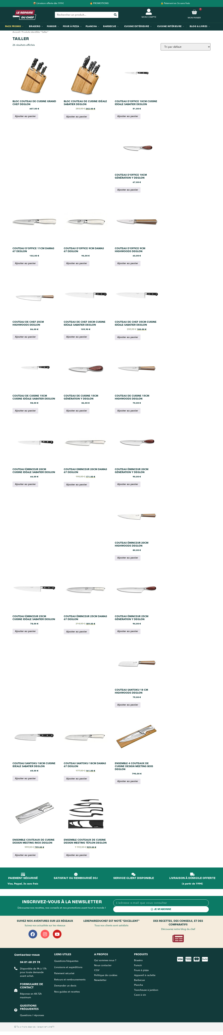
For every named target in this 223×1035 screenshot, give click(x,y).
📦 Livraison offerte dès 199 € (48, 3)
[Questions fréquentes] (15, 1010)
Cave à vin (140, 995)
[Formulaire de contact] (15, 990)
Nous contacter (103, 965)
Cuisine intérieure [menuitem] (169, 26)
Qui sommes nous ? (105, 960)
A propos (101, 954)
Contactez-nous (27, 954)
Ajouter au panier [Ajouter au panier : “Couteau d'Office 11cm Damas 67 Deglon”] (25, 263)
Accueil (16, 32)
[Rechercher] (115, 15)
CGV (96, 970)
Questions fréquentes (29, 1007)
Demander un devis (65, 985)
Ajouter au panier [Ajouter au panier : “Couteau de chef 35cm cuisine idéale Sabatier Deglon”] (127, 337)
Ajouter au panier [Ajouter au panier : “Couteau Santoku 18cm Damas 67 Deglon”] (76, 778)
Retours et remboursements (69, 979)
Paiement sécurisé (64, 973)
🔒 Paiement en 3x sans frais (175, 3)
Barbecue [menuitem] (109, 26)
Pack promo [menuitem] (13, 26)
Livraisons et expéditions (68, 967)
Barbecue (139, 980)
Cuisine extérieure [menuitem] (136, 26)
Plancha (138, 985)
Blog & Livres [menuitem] (199, 26)
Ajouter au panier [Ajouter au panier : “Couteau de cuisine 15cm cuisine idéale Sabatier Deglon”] (25, 410)
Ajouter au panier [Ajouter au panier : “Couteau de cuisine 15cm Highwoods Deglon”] (127, 410)
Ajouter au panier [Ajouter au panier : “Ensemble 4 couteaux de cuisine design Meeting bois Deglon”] (127, 781)
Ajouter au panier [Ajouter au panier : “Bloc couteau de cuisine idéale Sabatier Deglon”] (76, 116)
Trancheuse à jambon (146, 990)
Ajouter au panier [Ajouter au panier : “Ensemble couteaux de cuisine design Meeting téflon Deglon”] (76, 855)
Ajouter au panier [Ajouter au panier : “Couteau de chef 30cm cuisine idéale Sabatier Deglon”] (76, 336)
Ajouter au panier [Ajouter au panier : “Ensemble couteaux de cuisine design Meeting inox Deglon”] (25, 855)
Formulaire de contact (31, 985)
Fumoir (138, 965)
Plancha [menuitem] (91, 26)
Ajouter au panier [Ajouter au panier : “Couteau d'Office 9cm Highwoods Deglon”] (127, 263)
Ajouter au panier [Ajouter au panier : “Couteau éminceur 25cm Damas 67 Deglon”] (76, 631)
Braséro (138, 960)
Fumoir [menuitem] (51, 26)
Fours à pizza (141, 970)
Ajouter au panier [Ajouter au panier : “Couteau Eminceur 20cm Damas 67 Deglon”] (76, 484)
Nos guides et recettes (67, 991)
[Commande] (185, 46)
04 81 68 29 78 (30, 962)
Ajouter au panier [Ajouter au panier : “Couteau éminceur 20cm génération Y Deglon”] (127, 484)
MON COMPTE (149, 17)
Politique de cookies (105, 975)
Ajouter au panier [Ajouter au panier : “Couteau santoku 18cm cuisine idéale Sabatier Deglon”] (25, 778)
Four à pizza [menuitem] (71, 26)
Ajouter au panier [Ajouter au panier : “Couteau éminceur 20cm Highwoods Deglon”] (127, 557)
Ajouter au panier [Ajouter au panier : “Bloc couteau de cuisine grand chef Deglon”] (25, 116)
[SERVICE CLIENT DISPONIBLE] (133, 874)
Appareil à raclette (145, 975)
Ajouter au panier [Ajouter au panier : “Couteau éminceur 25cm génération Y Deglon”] (127, 631)
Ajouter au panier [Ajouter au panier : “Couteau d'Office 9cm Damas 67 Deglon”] (76, 263)
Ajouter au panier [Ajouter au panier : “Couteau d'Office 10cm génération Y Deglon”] (127, 189)
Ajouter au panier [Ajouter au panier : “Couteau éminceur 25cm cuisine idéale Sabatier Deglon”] (25, 631)
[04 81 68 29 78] (15, 968)
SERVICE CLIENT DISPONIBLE (133, 878)
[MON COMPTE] (149, 12)
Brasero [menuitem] (34, 26)
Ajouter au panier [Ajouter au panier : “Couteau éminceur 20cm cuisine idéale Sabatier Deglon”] (25, 484)
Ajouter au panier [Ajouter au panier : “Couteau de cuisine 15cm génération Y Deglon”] (76, 410)
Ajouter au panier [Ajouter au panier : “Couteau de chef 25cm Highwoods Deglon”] (25, 336)
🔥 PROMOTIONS (99, 3)
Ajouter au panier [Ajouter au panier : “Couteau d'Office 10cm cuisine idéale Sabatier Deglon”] (127, 116)
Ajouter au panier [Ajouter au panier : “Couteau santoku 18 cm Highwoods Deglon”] (127, 704)
